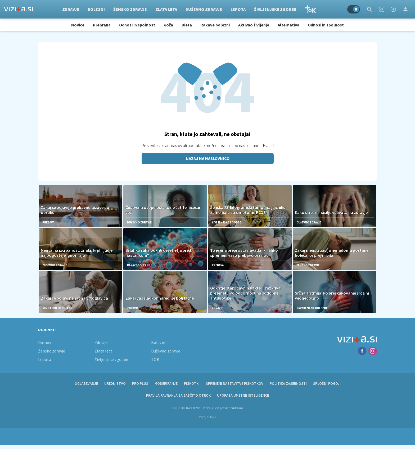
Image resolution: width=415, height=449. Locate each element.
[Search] (369, 9)
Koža (168, 25)
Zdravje (70, 9)
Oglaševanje (86, 383)
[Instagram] (381, 9)
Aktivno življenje (253, 25)
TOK (310, 9)
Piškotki (192, 383)
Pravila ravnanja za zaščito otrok (178, 395)
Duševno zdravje (204, 9)
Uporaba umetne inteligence (243, 395)
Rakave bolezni (215, 25)
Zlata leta (166, 9)
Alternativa (288, 25)
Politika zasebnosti (288, 383)
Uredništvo (115, 383)
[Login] (405, 9)
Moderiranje (166, 383)
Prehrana (102, 25)
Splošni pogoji (327, 383)
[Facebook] (393, 9)
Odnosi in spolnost (137, 25)
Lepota (238, 9)
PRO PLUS (140, 383)
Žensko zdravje (130, 9)
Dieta (187, 25)
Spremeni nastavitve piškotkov (234, 383)
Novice (77, 25)
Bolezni (96, 9)
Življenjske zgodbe (275, 9)
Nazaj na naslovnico (207, 158)
